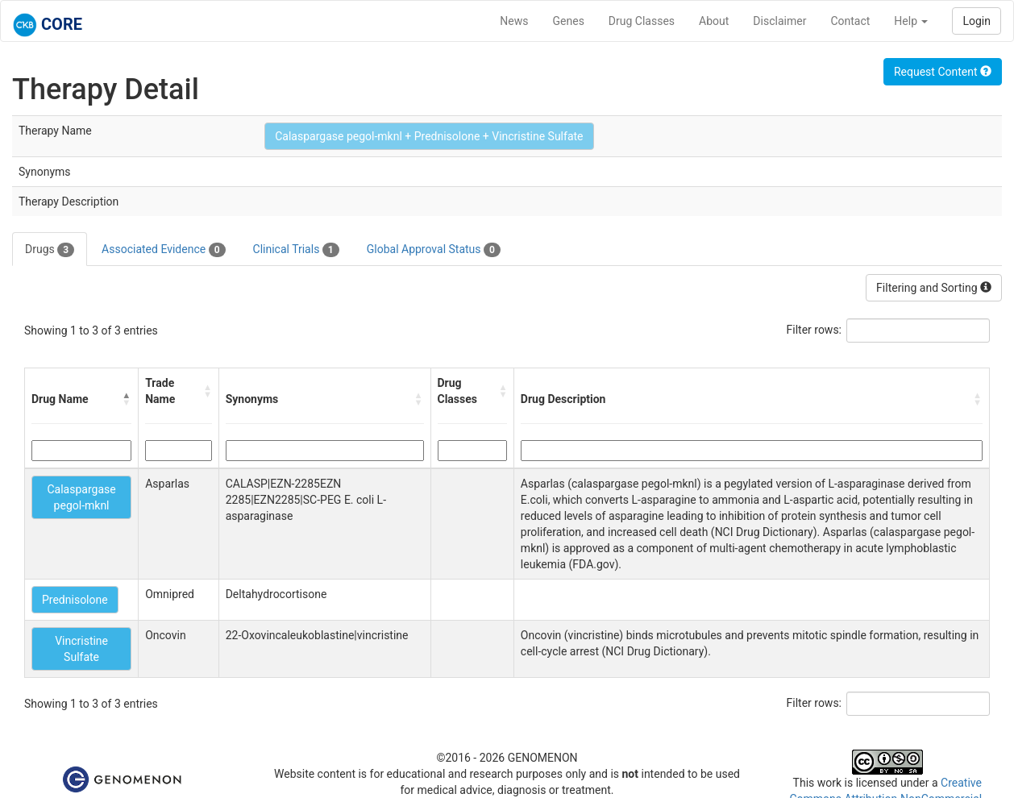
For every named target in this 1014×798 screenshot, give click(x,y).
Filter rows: (814, 329)
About (714, 21)
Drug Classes (642, 21)
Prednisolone (75, 599)
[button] (126, 399)
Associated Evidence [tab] (163, 250)
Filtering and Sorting (933, 287)
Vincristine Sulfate (81, 648)
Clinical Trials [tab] (296, 250)
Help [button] (911, 21)
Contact (850, 21)
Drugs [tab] (49, 250)
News (514, 21)
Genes (568, 21)
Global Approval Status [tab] (434, 250)
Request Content (942, 71)
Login (976, 21)
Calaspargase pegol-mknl (81, 497)
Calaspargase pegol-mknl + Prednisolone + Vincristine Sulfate (429, 136)
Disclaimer (779, 21)
